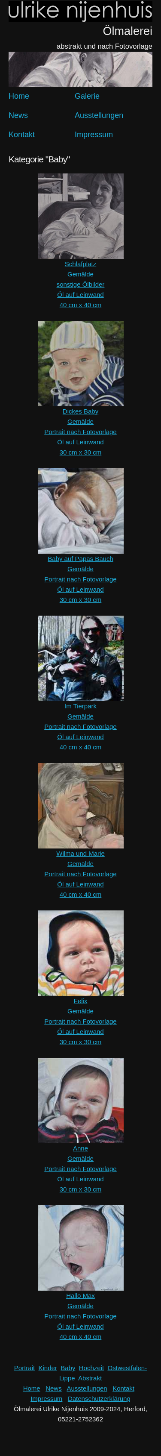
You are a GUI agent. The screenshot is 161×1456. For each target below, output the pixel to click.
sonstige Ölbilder (81, 284)
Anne (80, 1148)
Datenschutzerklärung (99, 1398)
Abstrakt (90, 1378)
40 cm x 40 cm (81, 304)
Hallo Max (80, 1295)
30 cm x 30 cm (81, 452)
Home (19, 96)
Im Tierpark (80, 706)
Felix (81, 1000)
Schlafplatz (80, 263)
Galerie (87, 96)
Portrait (24, 1367)
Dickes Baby (80, 411)
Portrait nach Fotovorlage (80, 431)
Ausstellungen (99, 115)
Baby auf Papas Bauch (80, 558)
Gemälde (80, 274)
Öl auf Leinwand (80, 294)
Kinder (48, 1367)
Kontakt (22, 134)
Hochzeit (91, 1367)
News (18, 115)
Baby (68, 1367)
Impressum (94, 134)
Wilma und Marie (80, 853)
